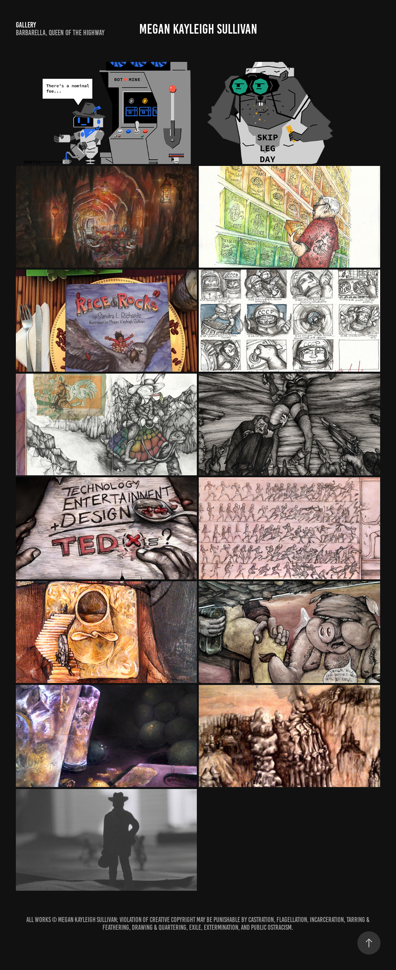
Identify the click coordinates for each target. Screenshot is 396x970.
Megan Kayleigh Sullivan (198, 29)
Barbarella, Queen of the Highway (60, 33)
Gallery (26, 25)
